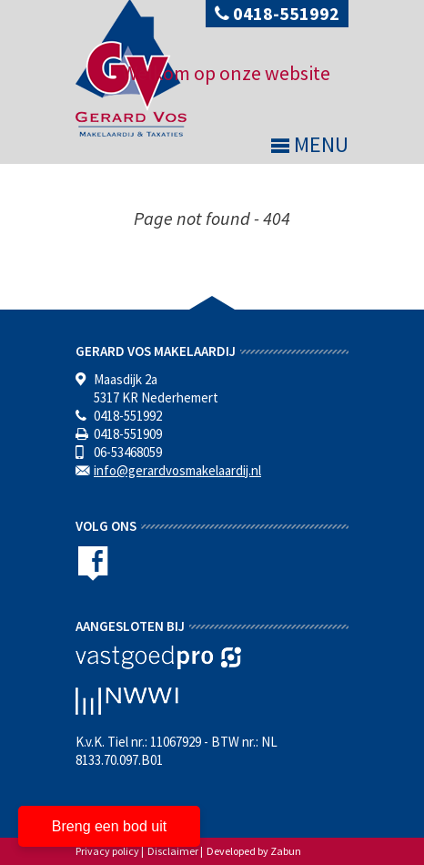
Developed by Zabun (254, 851)
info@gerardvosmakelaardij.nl (177, 470)
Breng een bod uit (109, 826)
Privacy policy (107, 851)
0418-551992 (277, 13)
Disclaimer (172, 851)
